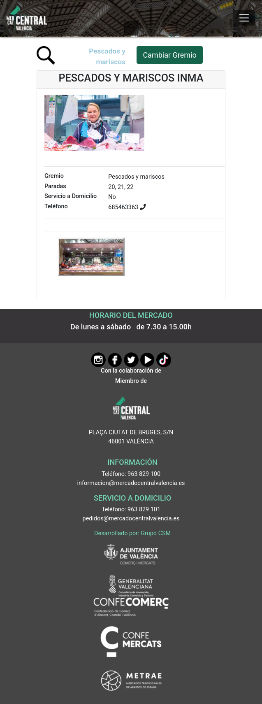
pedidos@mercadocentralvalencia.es (131, 518)
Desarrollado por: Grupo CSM (132, 533)
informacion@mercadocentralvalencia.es (131, 483)
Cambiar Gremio (169, 55)
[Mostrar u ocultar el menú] (244, 18)
